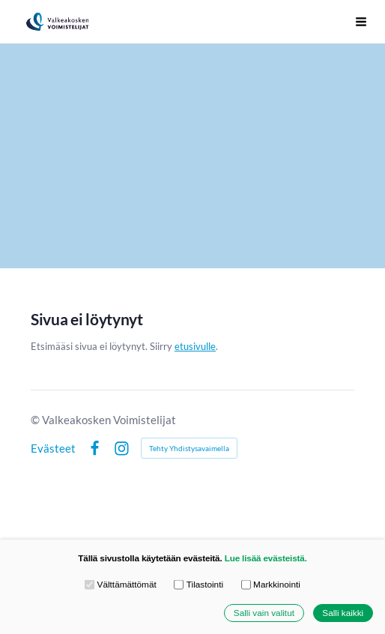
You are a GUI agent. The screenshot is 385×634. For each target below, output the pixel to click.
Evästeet (53, 448)
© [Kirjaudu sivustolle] (36, 419)
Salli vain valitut (264, 613)
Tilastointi (198, 584)
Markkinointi (270, 584)
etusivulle (195, 346)
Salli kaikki (342, 613)
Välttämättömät (121, 584)
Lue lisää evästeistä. (266, 558)
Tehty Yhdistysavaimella (189, 448)
